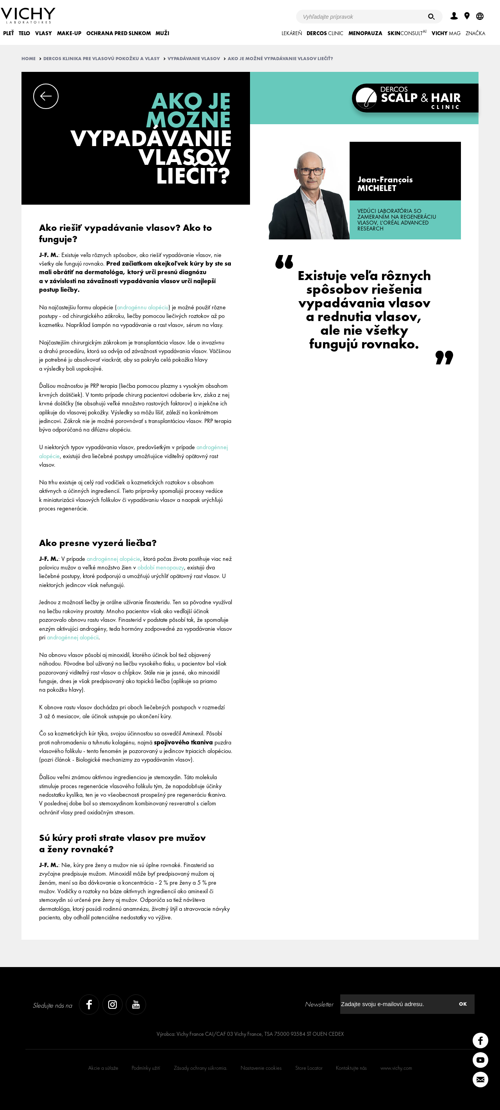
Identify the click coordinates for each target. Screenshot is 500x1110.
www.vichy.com (396, 1067)
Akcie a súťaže (103, 1067)
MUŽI (162, 33)
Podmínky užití (146, 1067)
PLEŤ (8, 33)
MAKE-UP (69, 33)
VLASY (43, 33)
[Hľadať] (431, 16)
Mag (446, 33)
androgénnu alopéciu (142, 307)
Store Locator (309, 1067)
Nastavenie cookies (261, 1067)
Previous (46, 96)
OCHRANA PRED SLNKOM (118, 33)
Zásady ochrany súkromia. (200, 1067)
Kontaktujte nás (351, 1067)
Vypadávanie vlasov (194, 58)
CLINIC (325, 33)
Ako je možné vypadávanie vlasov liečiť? (280, 58)
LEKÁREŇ (292, 33)
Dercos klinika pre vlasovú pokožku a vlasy (101, 58)
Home (28, 58)
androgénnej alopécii (72, 637)
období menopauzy (161, 567)
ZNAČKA (475, 33)
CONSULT (407, 33)
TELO (24, 33)
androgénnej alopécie (113, 559)
